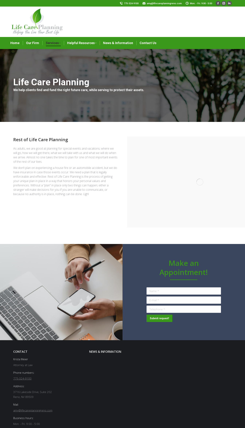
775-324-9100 (131, 3)
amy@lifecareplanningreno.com (164, 3)
